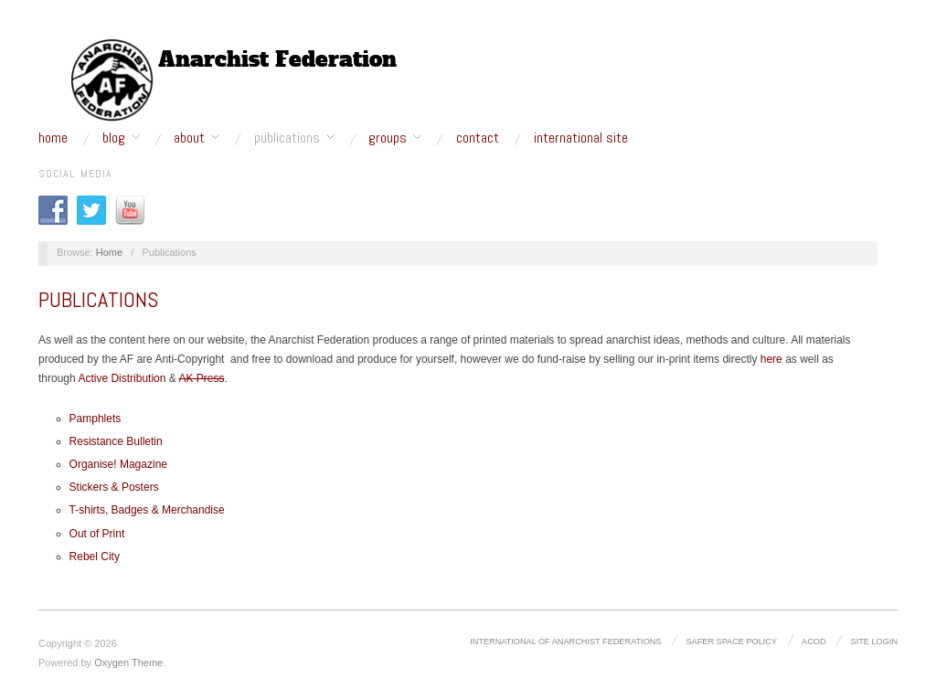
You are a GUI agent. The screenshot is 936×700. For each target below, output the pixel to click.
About (189, 138)
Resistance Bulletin (116, 441)
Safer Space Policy (732, 641)
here (771, 359)
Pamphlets (95, 418)
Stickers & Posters (114, 487)
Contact (477, 138)
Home (53, 138)
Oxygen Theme (128, 662)
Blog (113, 138)
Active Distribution (121, 378)
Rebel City (94, 556)
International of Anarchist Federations (565, 641)
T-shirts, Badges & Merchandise (147, 510)
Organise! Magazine (118, 464)
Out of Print (97, 533)
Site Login (874, 641)
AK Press (201, 378)
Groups (387, 138)
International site (581, 138)
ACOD (813, 641)
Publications (287, 138)
